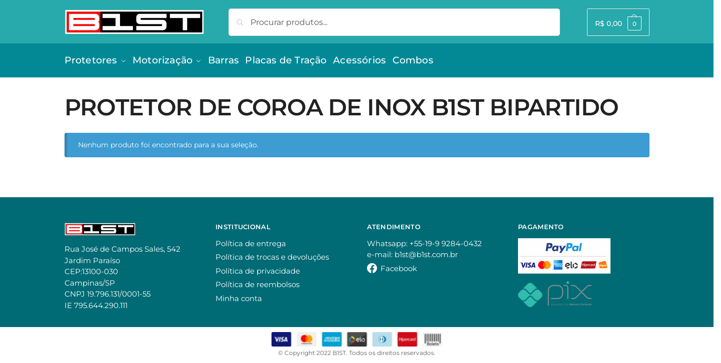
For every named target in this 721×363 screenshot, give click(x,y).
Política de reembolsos (258, 281)
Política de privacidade (258, 267)
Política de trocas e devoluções (272, 254)
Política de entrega (251, 240)
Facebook (398, 265)
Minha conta (239, 295)
